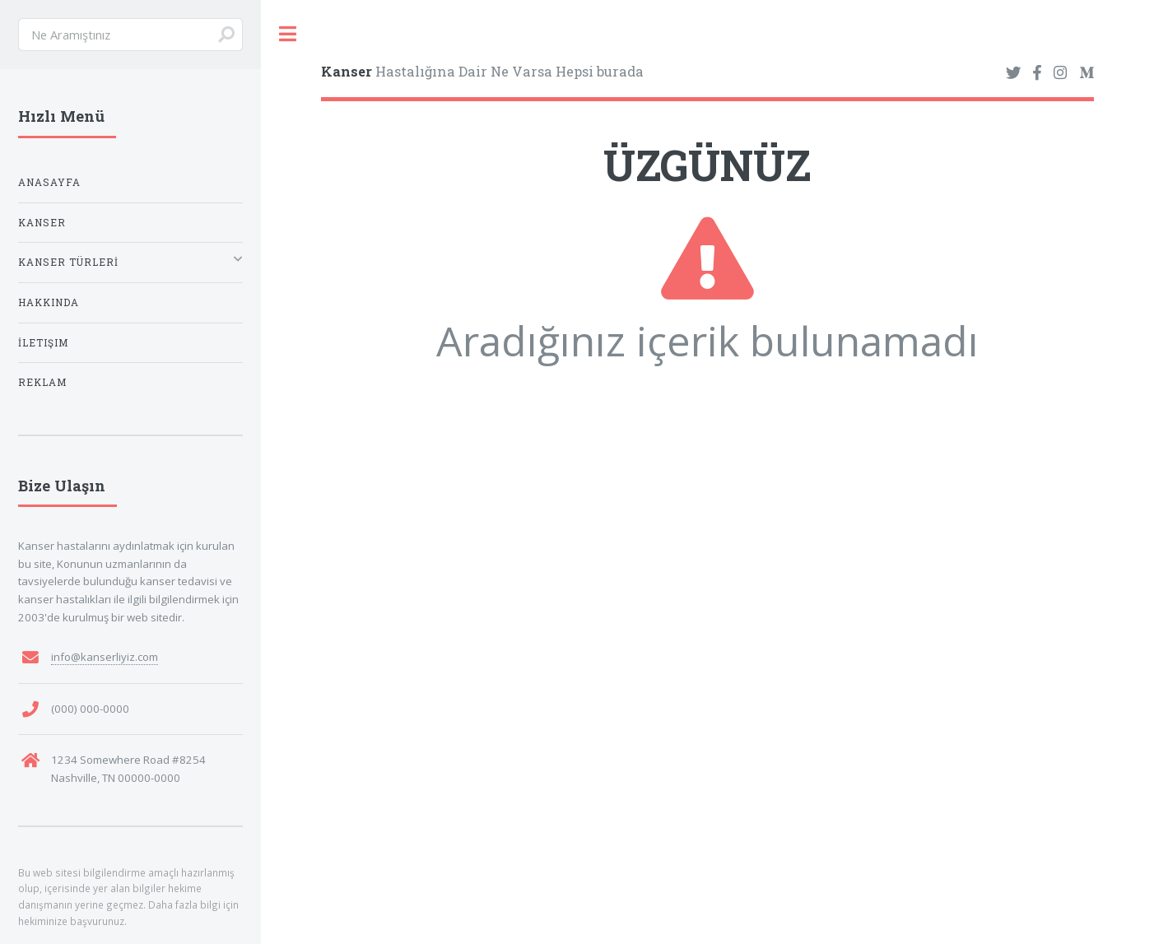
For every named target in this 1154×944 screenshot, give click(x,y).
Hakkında (48, 302)
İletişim (43, 343)
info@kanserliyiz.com (104, 656)
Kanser (42, 222)
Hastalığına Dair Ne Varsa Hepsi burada (482, 71)
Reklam (42, 382)
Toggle (288, 34)
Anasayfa (49, 182)
